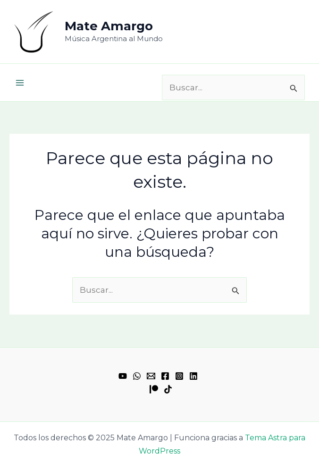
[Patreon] (154, 389)
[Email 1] (151, 376)
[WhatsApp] (137, 376)
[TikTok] (168, 389)
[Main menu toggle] (19, 82)
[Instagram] (179, 376)
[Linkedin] (193, 376)
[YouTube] (122, 376)
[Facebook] (165, 376)
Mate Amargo (109, 26)
